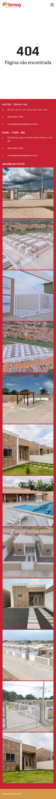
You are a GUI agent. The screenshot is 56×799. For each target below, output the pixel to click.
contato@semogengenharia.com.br (22, 124)
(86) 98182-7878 (15, 117)
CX (19, 794)
